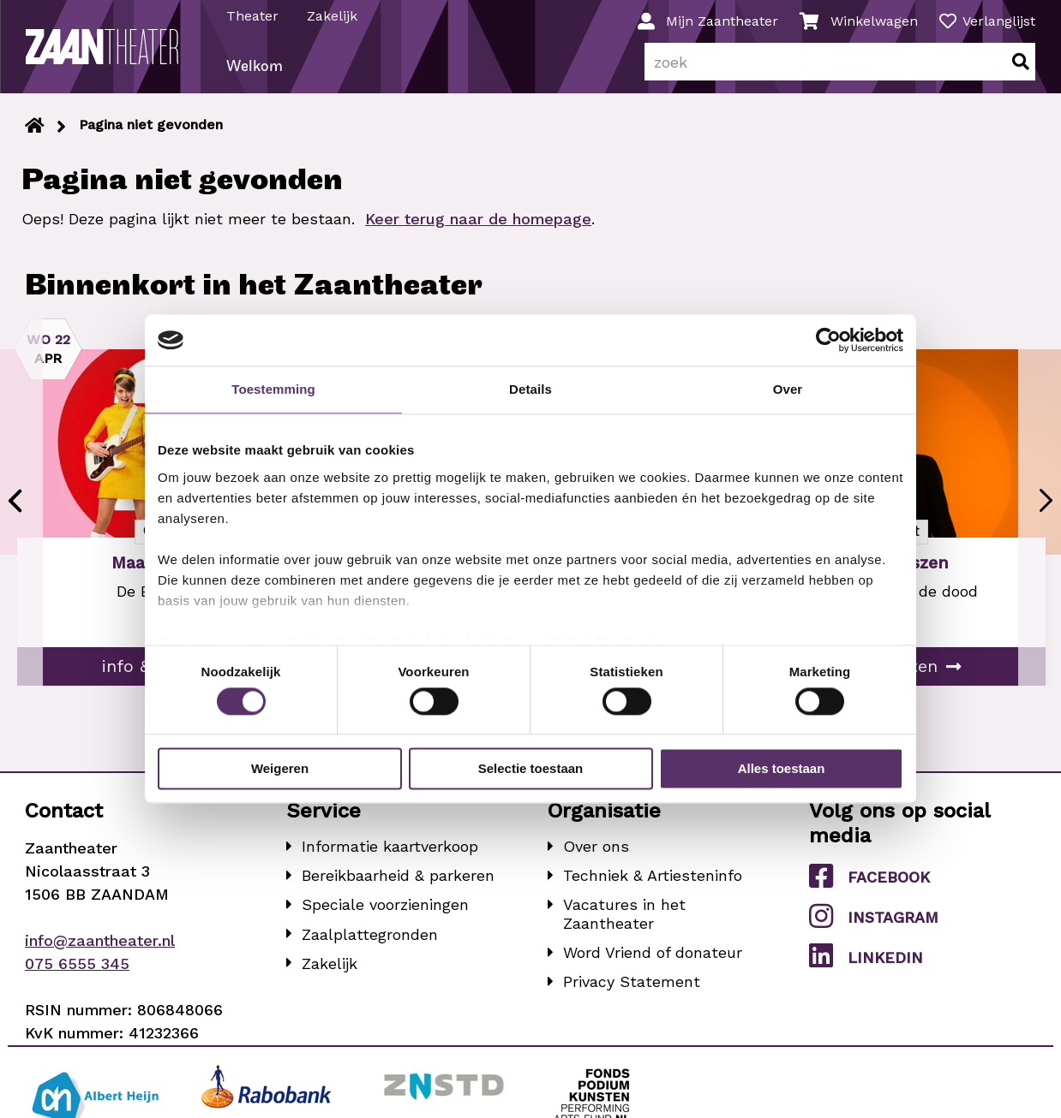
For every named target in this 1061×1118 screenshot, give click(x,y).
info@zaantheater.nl (100, 945)
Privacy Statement (631, 986)
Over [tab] (788, 389)
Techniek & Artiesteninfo (652, 880)
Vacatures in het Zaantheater (624, 919)
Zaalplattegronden (370, 939)
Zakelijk (333, 16)
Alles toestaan (781, 769)
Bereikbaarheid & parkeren (398, 880)
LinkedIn (866, 959)
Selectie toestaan (531, 769)
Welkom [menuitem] (255, 71)
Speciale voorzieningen (385, 910)
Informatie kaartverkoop (390, 850)
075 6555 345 (77, 968)
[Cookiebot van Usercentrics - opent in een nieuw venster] (828, 340)
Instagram (873, 920)
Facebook (869, 880)
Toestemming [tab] (273, 389)
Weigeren (280, 769)
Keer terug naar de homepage (478, 224)
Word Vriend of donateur (652, 957)
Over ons (596, 850)
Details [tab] (530, 389)
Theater (253, 16)
